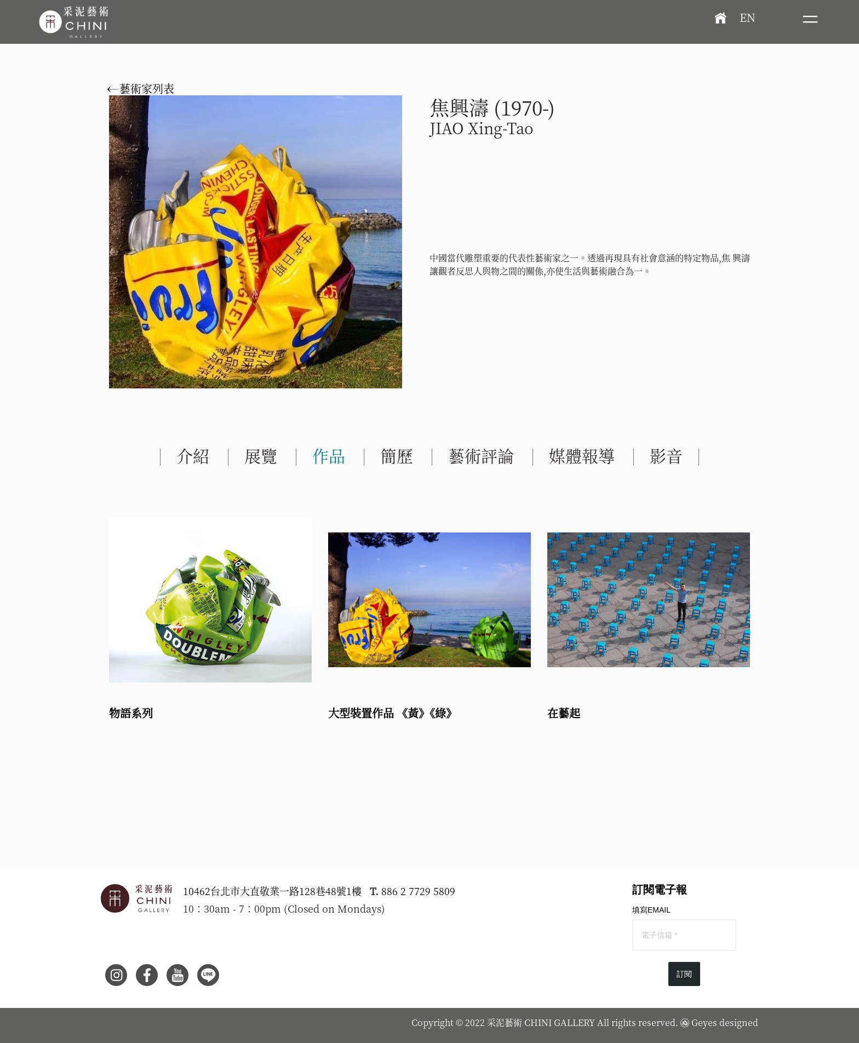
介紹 (192, 455)
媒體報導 (582, 455)
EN (747, 17)
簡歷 (396, 455)
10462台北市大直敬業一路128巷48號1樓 (272, 891)
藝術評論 (481, 455)
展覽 (260, 455)
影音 (666, 455)
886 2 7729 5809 (418, 891)
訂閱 (684, 974)
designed (738, 1022)
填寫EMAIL (651, 910)
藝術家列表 (141, 88)
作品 (328, 455)
